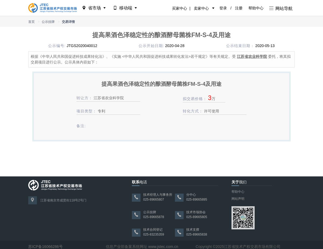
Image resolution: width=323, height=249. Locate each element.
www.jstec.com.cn (163, 246)
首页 (31, 22)
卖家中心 (201, 8)
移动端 (125, 8)
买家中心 (179, 8)
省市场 (94, 8)
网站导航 (281, 8)
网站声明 (237, 199)
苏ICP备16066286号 (45, 246)
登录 (223, 8)
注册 (239, 8)
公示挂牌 (48, 22)
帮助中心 (256, 8)
